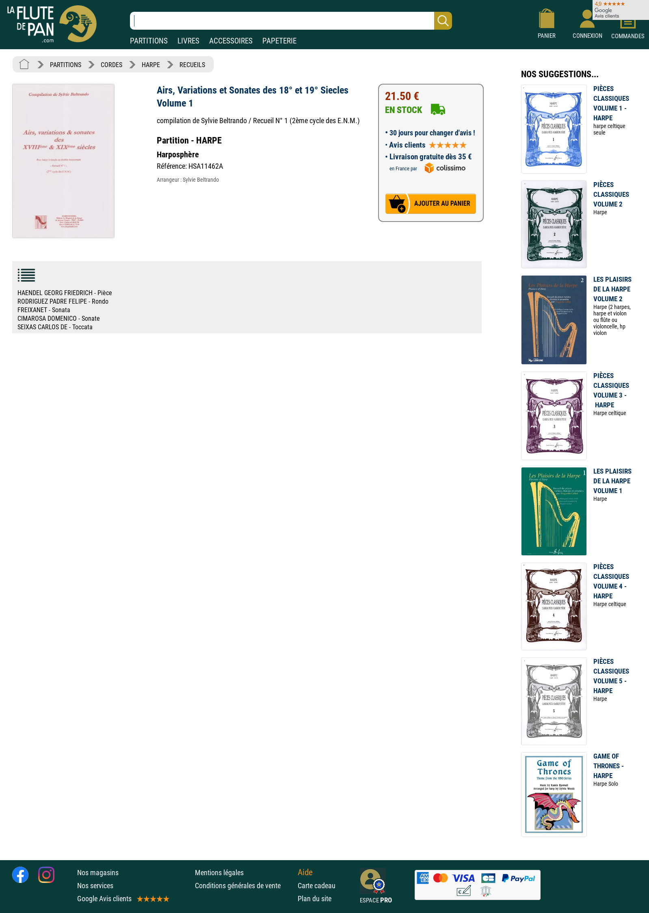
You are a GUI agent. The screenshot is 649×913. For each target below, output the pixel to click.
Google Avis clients (122, 898)
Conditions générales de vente (244, 885)
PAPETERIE (279, 41)
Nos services (95, 885)
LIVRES (188, 41)
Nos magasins (98, 872)
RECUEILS (192, 65)
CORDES (111, 65)
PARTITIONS (149, 41)
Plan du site (314, 898)
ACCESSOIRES (231, 41)
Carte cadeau (316, 885)
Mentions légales (219, 872)
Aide (305, 872)
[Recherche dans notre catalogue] (291, 21)
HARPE (151, 65)
